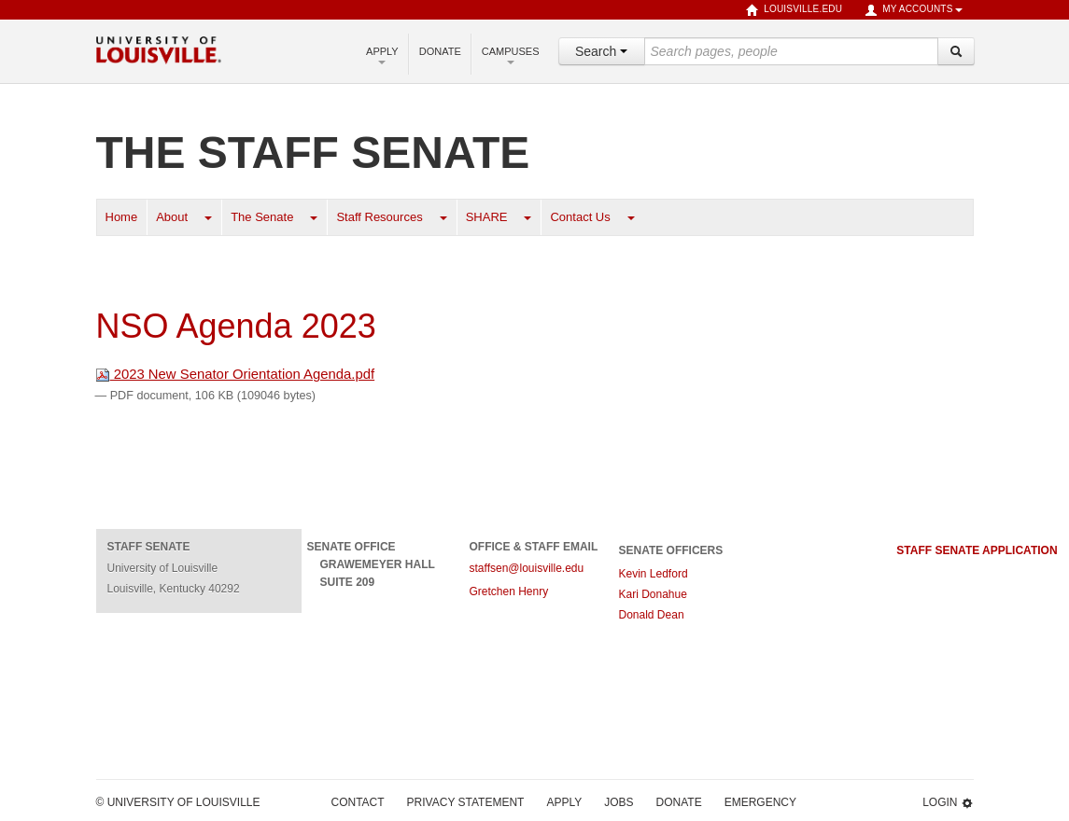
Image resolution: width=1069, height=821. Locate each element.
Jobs (618, 802)
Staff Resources (379, 217)
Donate (440, 51)
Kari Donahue (655, 594)
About (172, 217)
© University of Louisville (178, 802)
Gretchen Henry (509, 591)
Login (947, 803)
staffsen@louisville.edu (527, 568)
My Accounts (913, 10)
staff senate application (976, 550)
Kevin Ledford (653, 573)
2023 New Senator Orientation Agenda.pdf (235, 374)
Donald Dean (653, 614)
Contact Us (580, 217)
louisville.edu (794, 10)
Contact (358, 802)
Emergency (760, 802)
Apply (382, 55)
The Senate (262, 217)
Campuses (511, 55)
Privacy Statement (466, 802)
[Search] (956, 51)
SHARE (487, 217)
